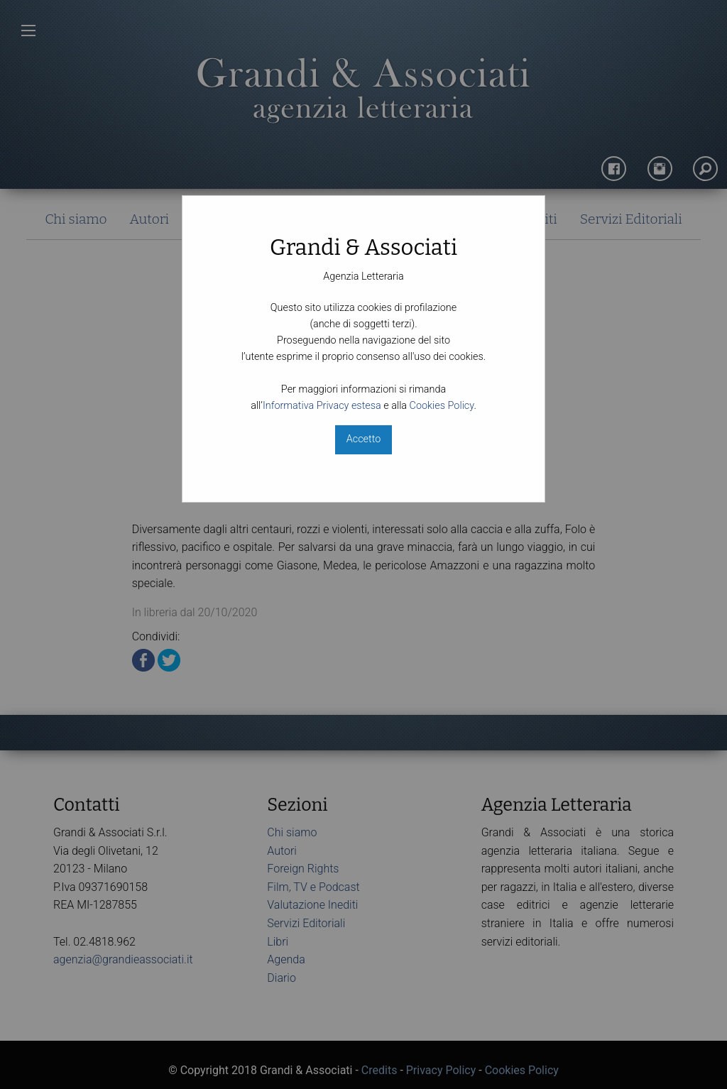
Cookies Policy (442, 406)
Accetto (363, 439)
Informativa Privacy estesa (322, 406)
